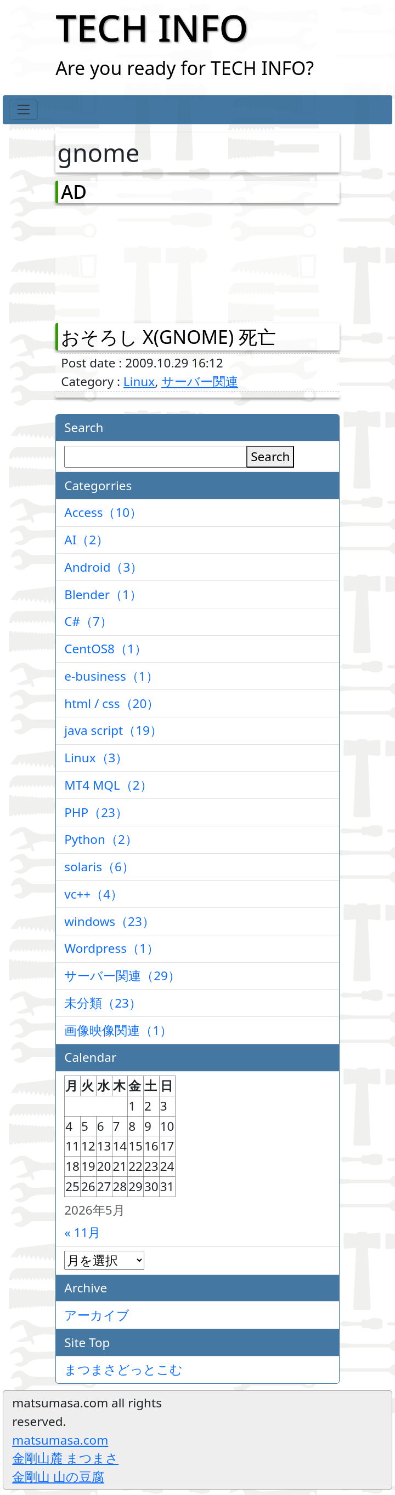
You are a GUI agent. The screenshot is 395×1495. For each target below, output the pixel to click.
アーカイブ (96, 1315)
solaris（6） (99, 866)
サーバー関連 (199, 381)
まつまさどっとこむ (123, 1369)
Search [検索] (270, 456)
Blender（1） (103, 594)
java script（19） (113, 730)
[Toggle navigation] (23, 110)
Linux (139, 381)
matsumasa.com (60, 1439)
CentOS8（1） (105, 648)
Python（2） (101, 839)
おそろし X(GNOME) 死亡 (168, 336)
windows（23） (109, 921)
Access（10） (103, 512)
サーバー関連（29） (122, 975)
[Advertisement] (118, 260)
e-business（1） (111, 676)
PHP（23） (96, 812)
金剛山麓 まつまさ (65, 1458)
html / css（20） (111, 703)
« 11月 (82, 1232)
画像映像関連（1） (118, 1030)
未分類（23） (103, 1002)
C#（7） (88, 621)
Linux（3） (96, 757)
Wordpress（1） (111, 948)
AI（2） (86, 539)
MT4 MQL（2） (108, 785)
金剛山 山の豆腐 (58, 1476)
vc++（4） (93, 894)
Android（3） (103, 567)
